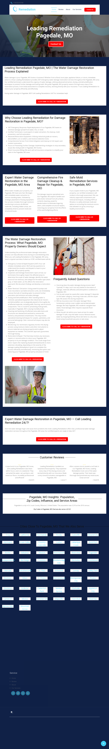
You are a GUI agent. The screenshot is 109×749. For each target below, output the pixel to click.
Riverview (76, 552)
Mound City (93, 534)
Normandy (42, 534)
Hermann (8, 542)
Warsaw (7, 570)
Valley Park (93, 570)
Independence (8, 560)
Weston (42, 552)
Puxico (93, 578)
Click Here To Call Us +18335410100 (52, 102)
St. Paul (42, 570)
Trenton (42, 560)
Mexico (25, 598)
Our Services (77, 9)
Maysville (59, 598)
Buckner (8, 578)
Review (60, 9)
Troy (8, 534)
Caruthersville (25, 570)
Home (54, 9)
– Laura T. (63, 480)
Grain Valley (25, 542)
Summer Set (41, 598)
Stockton (8, 588)
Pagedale (93, 552)
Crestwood (93, 560)
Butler (8, 552)
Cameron (8, 598)
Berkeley (76, 560)
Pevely (59, 534)
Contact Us (90, 10)
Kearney (93, 598)
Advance (25, 552)
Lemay (76, 570)
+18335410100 (17, 3)
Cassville (76, 534)
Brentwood (59, 552)
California (25, 534)
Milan (24, 578)
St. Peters (42, 578)
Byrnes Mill (8, 606)
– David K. (31, 480)
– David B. (95, 480)
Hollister (25, 588)
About (68, 9)
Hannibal (76, 598)
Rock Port (93, 542)
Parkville (76, 588)
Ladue (59, 542)
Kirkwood (59, 570)
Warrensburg (59, 578)
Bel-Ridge (25, 560)
